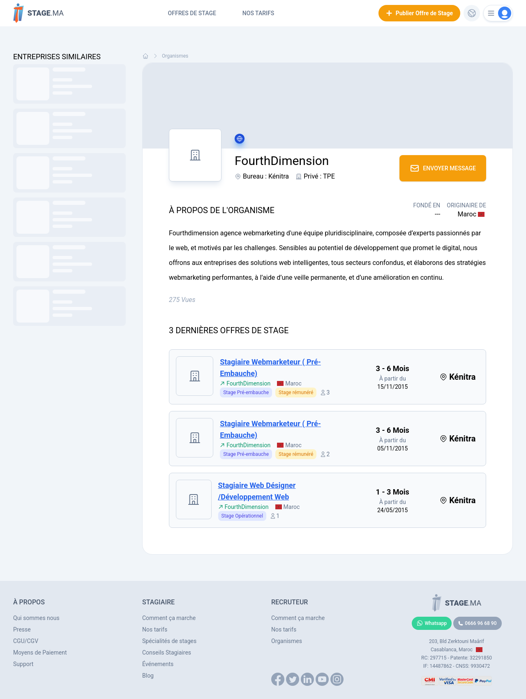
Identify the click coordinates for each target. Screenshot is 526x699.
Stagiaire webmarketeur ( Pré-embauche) (270, 368)
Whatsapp (432, 623)
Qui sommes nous (36, 618)
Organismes (175, 56)
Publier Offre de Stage (419, 13)
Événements (157, 664)
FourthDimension (245, 383)
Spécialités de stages (169, 641)
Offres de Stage (192, 13)
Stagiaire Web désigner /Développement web (257, 491)
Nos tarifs (258, 13)
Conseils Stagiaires (166, 652)
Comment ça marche (169, 618)
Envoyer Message (443, 168)
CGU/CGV (25, 641)
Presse (22, 629)
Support (23, 664)
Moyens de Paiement (40, 652)
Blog (148, 675)
